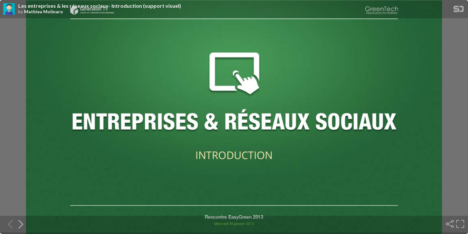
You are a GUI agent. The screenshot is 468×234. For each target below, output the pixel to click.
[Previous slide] (8, 224)
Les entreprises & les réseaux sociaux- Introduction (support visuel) (99, 5)
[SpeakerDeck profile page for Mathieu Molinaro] (9, 9)
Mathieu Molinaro (43, 11)
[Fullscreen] (459, 224)
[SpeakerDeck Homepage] (458, 10)
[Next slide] (19, 224)
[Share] (449, 224)
